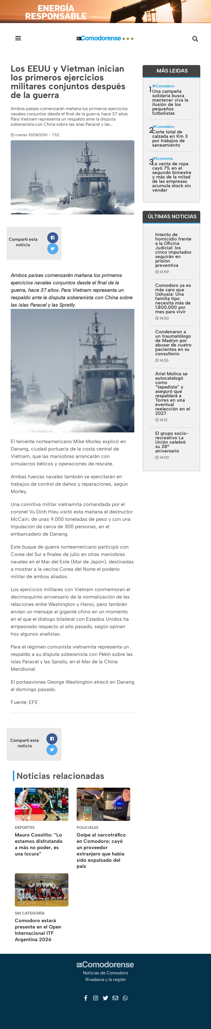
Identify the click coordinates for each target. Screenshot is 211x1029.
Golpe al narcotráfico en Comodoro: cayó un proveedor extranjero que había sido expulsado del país (101, 850)
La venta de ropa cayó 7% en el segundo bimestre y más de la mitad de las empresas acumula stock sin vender (171, 177)
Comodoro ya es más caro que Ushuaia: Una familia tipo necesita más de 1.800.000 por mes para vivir (173, 298)
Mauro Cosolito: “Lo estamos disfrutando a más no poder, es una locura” (39, 844)
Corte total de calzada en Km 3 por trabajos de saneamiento (170, 138)
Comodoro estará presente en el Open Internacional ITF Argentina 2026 (38, 930)
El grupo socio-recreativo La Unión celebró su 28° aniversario (171, 442)
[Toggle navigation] (18, 38)
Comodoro (165, 86)
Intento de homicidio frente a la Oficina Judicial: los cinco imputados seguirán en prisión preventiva (173, 250)
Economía (164, 158)
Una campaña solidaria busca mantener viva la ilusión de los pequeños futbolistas (170, 102)
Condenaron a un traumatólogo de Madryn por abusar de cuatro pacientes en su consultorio (173, 342)
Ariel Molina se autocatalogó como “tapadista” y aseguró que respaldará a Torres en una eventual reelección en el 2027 (172, 393)
